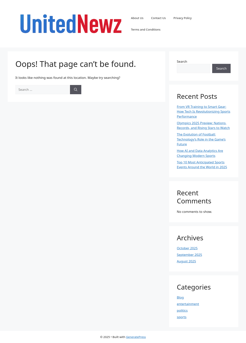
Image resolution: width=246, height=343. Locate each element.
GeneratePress (136, 337)
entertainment (188, 304)
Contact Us (158, 18)
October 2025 (187, 248)
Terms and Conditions (145, 29)
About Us (137, 18)
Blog (180, 297)
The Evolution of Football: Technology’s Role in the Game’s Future (201, 139)
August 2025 (186, 261)
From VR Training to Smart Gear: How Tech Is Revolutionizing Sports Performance (203, 111)
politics (182, 310)
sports (181, 317)
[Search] (75, 89)
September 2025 (189, 254)
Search (182, 61)
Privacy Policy (182, 18)
